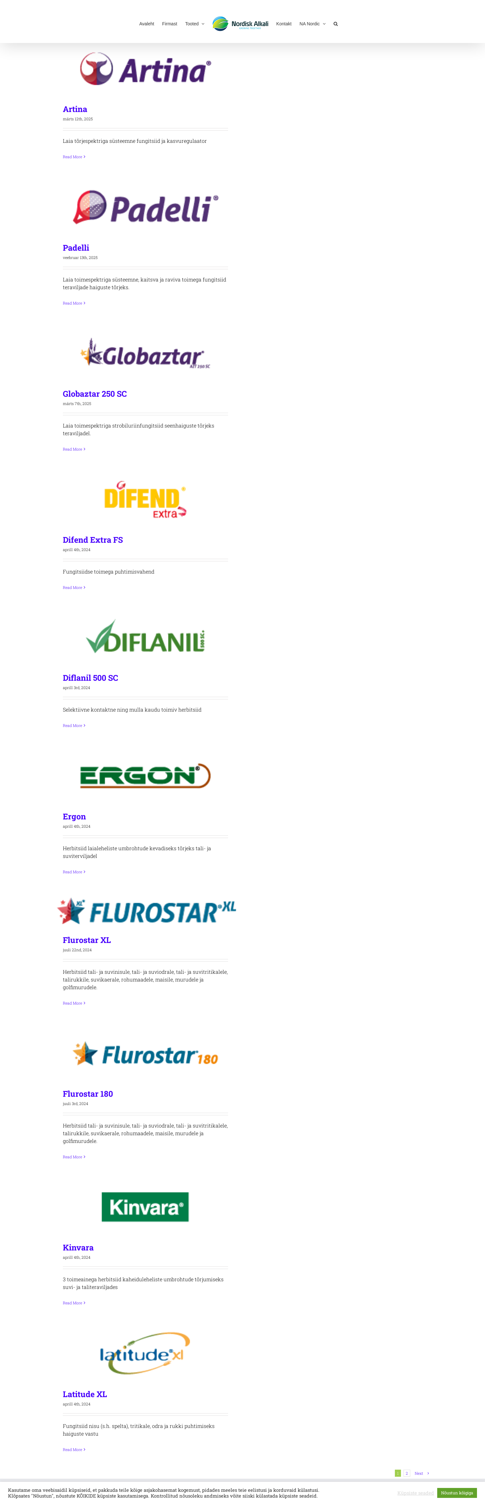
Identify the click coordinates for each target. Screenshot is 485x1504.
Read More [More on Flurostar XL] (72, 1003)
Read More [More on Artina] (72, 156)
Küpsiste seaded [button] (415, 1493)
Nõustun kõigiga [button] (457, 1493)
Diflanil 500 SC (90, 677)
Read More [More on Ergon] (72, 871)
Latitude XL (85, 1394)
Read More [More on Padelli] (72, 303)
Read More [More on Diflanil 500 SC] (72, 725)
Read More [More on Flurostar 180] (72, 1156)
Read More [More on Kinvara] (72, 1302)
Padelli (76, 247)
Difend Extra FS (93, 539)
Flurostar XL (87, 940)
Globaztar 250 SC (95, 393)
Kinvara (78, 1247)
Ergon (74, 816)
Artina (75, 109)
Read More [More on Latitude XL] (72, 1449)
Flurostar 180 (88, 1093)
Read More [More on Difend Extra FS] (72, 587)
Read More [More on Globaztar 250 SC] (72, 449)
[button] (336, 23)
